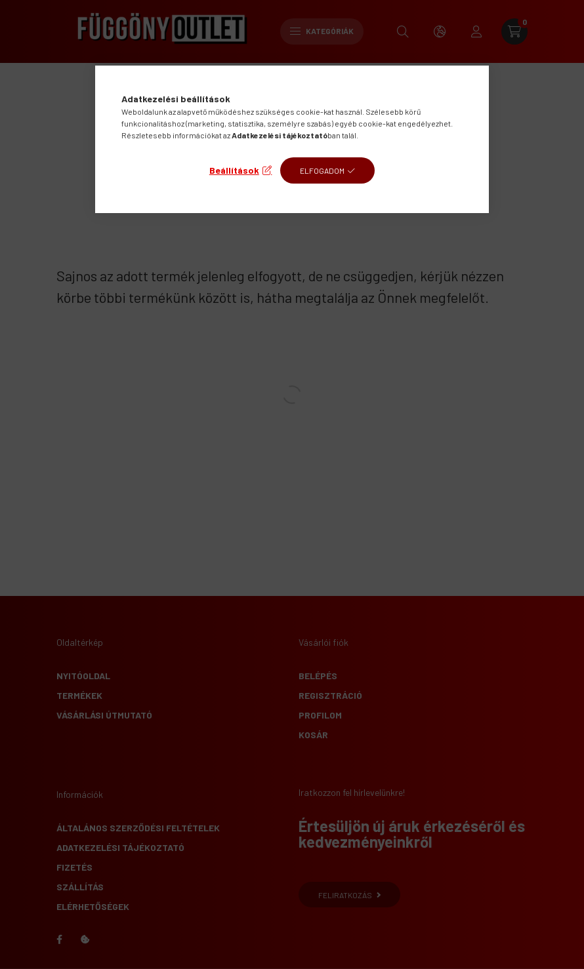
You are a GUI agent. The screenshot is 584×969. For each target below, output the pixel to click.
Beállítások (234, 170)
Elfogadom (322, 170)
